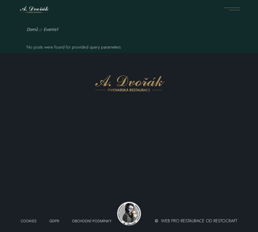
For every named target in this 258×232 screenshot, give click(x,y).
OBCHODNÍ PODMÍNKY (92, 221)
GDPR (54, 221)
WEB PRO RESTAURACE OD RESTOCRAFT (199, 221)
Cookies (29, 221)
